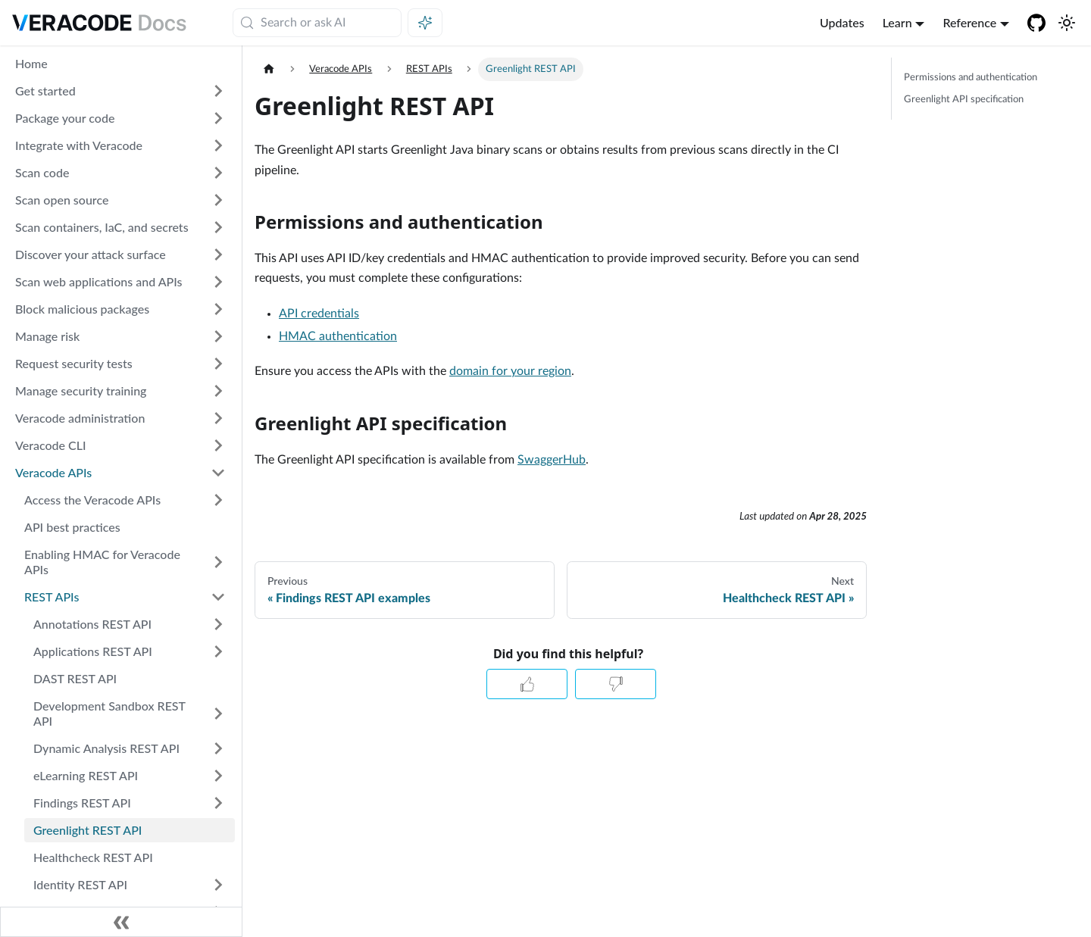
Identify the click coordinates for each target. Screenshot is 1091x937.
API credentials (319, 314)
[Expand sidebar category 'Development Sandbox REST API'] (218, 713)
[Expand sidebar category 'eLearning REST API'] (218, 776)
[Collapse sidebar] (121, 922)
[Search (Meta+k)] (317, 22)
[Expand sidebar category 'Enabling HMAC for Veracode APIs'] (218, 562)
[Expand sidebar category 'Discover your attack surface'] (218, 254)
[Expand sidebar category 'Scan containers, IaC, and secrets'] (218, 227)
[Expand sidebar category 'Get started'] (218, 91)
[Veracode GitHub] (1036, 23)
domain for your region (510, 371)
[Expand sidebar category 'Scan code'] (218, 173)
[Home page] (269, 69)
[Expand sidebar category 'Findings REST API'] (218, 803)
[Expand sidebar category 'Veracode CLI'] (218, 445)
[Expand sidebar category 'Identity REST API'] (218, 885)
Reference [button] (969, 22)
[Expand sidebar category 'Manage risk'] (218, 336)
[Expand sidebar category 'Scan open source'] (218, 200)
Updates (842, 22)
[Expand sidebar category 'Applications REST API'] (218, 651)
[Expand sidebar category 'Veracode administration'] (218, 418)
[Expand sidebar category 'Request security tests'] (218, 363)
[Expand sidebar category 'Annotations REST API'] (218, 624)
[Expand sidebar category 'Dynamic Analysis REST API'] (218, 748)
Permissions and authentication (970, 77)
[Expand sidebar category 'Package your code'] (218, 118)
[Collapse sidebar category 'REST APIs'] (218, 597)
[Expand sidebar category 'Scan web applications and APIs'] (218, 282)
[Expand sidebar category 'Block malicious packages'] (218, 309)
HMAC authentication (338, 336)
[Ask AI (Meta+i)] (425, 22)
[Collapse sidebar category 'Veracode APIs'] (218, 473)
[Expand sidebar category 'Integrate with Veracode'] (218, 145)
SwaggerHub (551, 460)
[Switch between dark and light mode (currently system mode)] (1067, 23)
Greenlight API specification (964, 99)
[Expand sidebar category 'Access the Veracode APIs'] (218, 500)
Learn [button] (897, 22)
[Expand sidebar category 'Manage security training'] (218, 391)
